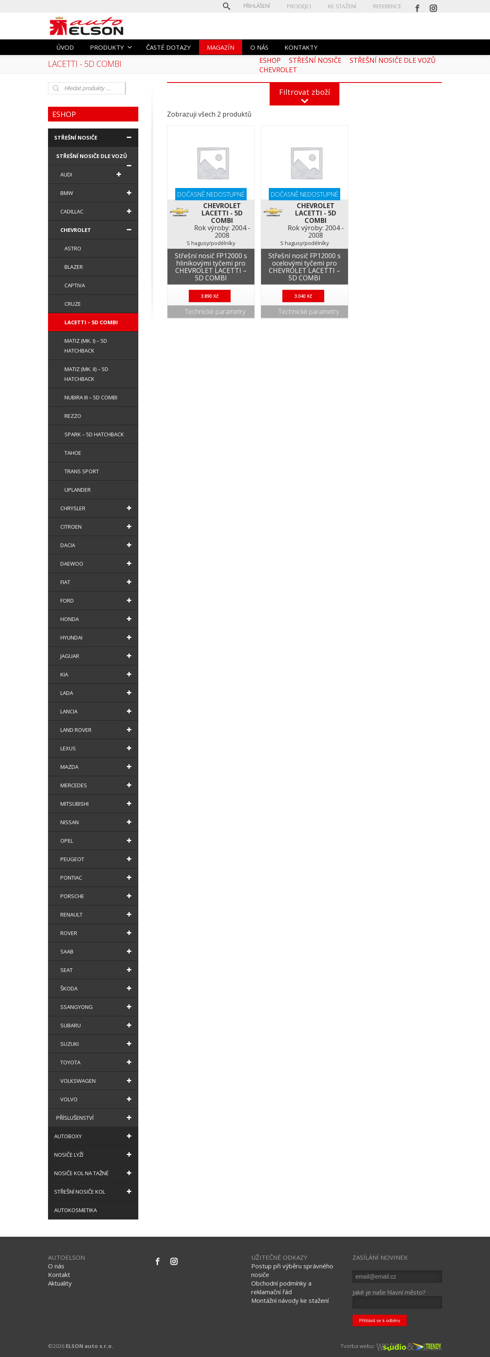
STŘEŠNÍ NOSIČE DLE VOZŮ (95, 158)
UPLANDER (77, 489)
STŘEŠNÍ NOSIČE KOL (94, 1192)
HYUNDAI (97, 637)
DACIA (97, 545)
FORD (97, 600)
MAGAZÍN (220, 47)
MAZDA (97, 767)
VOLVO (97, 1099)
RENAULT (97, 914)
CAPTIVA (74, 285)
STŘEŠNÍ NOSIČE (94, 137)
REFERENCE (387, 5)
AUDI (92, 174)
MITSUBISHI (97, 804)
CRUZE (72, 303)
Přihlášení (261, 5)
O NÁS (259, 47)
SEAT (97, 970)
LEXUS (97, 748)
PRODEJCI (302, 5)
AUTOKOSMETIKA (75, 1210)
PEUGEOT (97, 859)
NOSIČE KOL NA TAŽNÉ (94, 1173)
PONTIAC (97, 878)
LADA (97, 693)
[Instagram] (433, 6)
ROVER (97, 933)
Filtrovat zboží (304, 92)
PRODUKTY (111, 47)
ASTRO (72, 248)
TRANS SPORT (81, 471)
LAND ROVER (97, 730)
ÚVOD (65, 47)
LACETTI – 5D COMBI (91, 322)
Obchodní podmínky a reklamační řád (281, 1287)
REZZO (72, 415)
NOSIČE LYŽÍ (94, 1155)
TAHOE (72, 452)
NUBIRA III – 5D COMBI (90, 397)
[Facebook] (417, 6)
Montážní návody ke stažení (290, 1300)
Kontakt (59, 1274)
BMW (97, 193)
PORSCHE (97, 896)
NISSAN (97, 822)
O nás (56, 1266)
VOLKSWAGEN (97, 1081)
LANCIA (97, 711)
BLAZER (73, 266)
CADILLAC (97, 211)
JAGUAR (97, 656)
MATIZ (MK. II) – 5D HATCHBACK (86, 374)
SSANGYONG (97, 1007)
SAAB (97, 951)
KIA (97, 674)
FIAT (97, 582)
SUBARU (97, 1025)
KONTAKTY (301, 47)
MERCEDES (97, 785)
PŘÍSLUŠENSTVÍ (95, 1118)
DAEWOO (97, 563)
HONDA (97, 619)
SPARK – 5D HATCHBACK (94, 434)
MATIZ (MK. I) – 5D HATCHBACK (85, 345)
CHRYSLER (97, 508)
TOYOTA (97, 1062)
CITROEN (97, 527)
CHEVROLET (97, 230)
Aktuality (60, 1283)
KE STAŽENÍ (344, 5)
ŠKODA (97, 988)
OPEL (97, 841)
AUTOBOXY (94, 1136)
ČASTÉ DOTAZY (168, 47)
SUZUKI (97, 1044)
